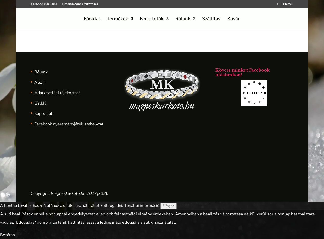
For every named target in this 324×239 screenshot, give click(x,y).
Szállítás (211, 19)
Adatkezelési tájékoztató (57, 93)
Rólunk (182, 19)
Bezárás (7, 235)
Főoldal (92, 19)
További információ (141, 206)
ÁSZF (39, 82)
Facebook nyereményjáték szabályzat (68, 124)
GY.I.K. (40, 103)
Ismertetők (151, 19)
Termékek (117, 19)
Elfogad (168, 206)
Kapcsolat (43, 114)
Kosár (233, 19)
